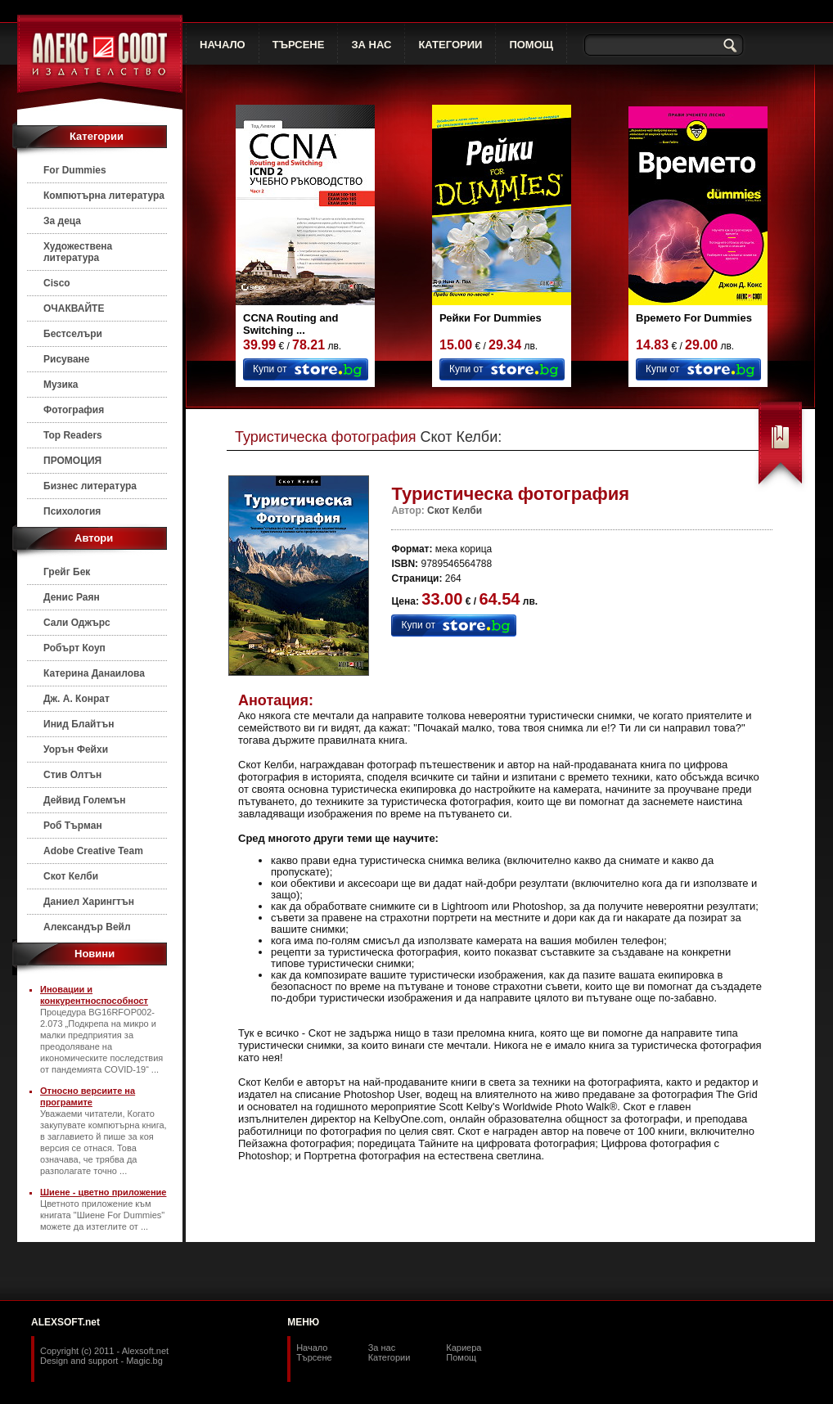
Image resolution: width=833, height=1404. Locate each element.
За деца (62, 221)
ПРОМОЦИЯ (72, 460)
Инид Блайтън (78, 724)
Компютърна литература (103, 195)
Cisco (56, 283)
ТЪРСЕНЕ (298, 44)
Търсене (314, 1357)
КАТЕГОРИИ (450, 44)
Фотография (73, 410)
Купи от (269, 369)
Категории (389, 1357)
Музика (61, 384)
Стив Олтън (72, 775)
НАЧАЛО (222, 44)
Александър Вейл (87, 927)
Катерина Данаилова (94, 673)
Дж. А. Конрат (76, 698)
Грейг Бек (66, 572)
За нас (382, 1347)
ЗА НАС (371, 44)
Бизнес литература (90, 486)
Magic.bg (144, 1361)
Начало (311, 1347)
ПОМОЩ (531, 44)
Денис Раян (71, 597)
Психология (72, 511)
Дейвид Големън (84, 800)
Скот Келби (70, 876)
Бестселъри (72, 334)
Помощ (461, 1357)
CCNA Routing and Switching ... (291, 324)
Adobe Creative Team (93, 851)
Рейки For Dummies (490, 318)
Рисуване (66, 359)
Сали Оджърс (76, 622)
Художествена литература (77, 252)
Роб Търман (72, 825)
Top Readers (72, 435)
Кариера (463, 1347)
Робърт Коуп (74, 648)
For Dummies (74, 170)
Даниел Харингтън (88, 901)
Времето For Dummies (694, 318)
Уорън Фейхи (75, 749)
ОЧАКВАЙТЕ (73, 308)
